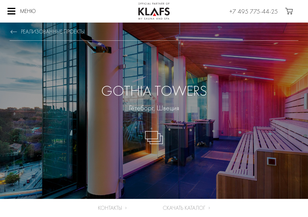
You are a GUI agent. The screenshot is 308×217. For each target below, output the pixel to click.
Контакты (110, 207)
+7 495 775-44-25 (253, 11)
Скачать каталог (184, 207)
